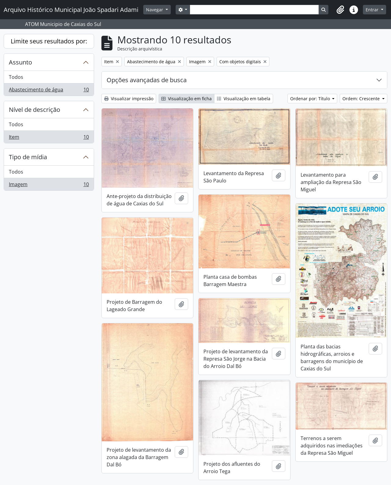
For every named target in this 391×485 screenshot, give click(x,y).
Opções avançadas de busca (147, 80)
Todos (16, 77)
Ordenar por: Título (310, 98)
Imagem (49, 185)
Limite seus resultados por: (49, 41)
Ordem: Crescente (361, 98)
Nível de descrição (34, 109)
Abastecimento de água (49, 91)
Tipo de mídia (28, 157)
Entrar (373, 10)
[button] (340, 10)
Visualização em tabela (243, 98)
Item (49, 138)
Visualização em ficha (186, 98)
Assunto (20, 62)
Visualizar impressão (128, 98)
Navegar (155, 10)
